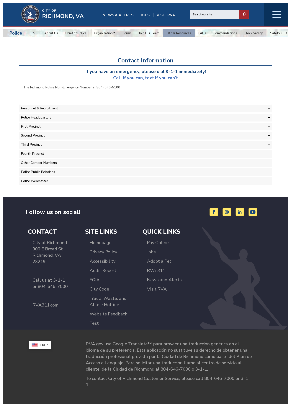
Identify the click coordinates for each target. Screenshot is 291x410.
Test (94, 326)
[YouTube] (253, 215)
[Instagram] (227, 215)
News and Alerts (164, 283)
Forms (130, 33)
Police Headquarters (37, 120)
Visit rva (166, 15)
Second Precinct (33, 138)
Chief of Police (77, 33)
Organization (105, 33)
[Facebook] (214, 215)
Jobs (151, 255)
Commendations (232, 33)
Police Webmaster (35, 182)
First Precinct (31, 129)
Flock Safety (261, 33)
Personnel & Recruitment (40, 111)
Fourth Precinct (33, 155)
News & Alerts (117, 15)
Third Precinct (32, 147)
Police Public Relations (38, 173)
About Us (51, 33)
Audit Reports (104, 274)
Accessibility (102, 264)
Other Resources (184, 33)
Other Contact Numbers (39, 164)
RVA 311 (156, 274)
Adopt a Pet (159, 264)
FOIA (95, 283)
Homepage (101, 246)
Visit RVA (157, 292)
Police (15, 33)
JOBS (145, 15)
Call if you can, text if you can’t (145, 81)
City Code (99, 292)
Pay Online (158, 246)
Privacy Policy (103, 255)
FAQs (208, 33)
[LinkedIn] (240, 215)
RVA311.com (45, 308)
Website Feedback (108, 317)
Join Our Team (153, 33)
